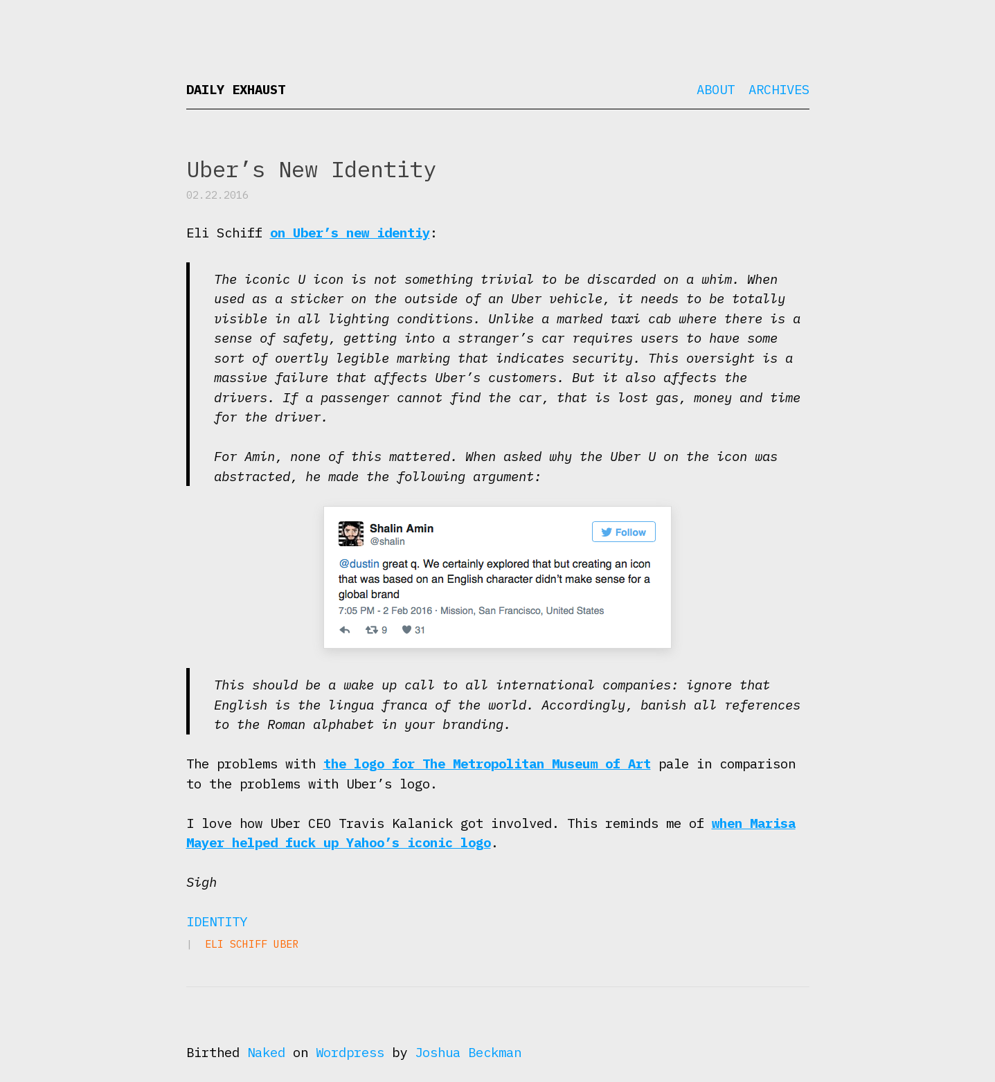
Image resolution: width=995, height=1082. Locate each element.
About (716, 89)
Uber (286, 943)
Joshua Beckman (468, 1052)
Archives (779, 89)
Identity (216, 921)
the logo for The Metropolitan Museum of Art (487, 763)
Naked (266, 1052)
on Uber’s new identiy (350, 232)
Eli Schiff (236, 943)
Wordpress (350, 1052)
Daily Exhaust (235, 89)
